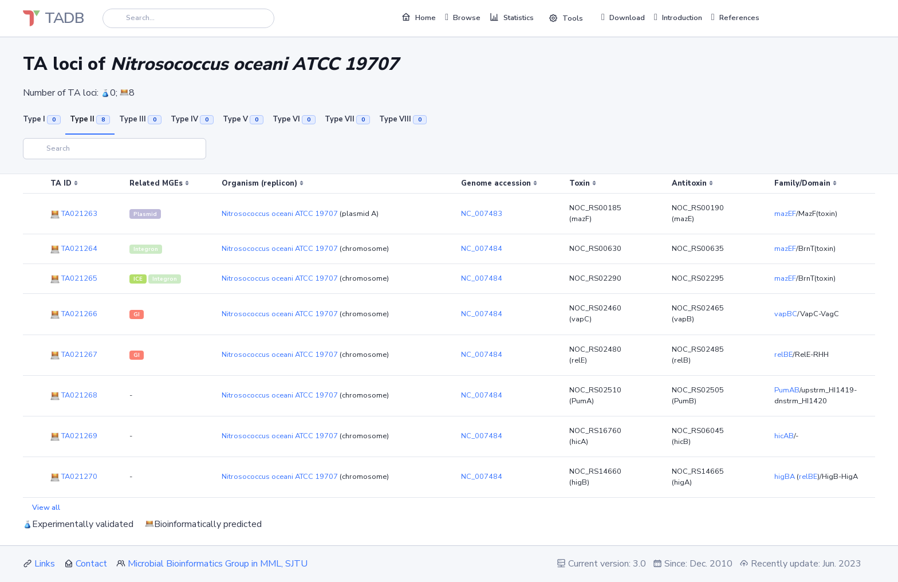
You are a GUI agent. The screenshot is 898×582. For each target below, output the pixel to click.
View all (46, 507)
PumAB (786, 390)
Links (44, 563)
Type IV (192, 119)
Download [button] (623, 17)
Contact (91, 563)
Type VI (294, 119)
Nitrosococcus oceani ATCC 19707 (280, 214)
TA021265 (73, 278)
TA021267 (73, 354)
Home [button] (418, 17)
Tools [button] (566, 18)
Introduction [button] (678, 17)
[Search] (188, 18)
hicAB (784, 436)
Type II (90, 119)
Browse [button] (462, 17)
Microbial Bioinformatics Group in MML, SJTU (218, 563)
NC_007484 (481, 248)
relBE (783, 354)
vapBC (785, 314)
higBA (784, 476)
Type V (243, 119)
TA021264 (73, 248)
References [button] (735, 17)
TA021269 (73, 436)
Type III (140, 119)
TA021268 (73, 395)
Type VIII (403, 119)
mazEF (785, 214)
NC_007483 (481, 214)
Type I (42, 119)
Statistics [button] (512, 17)
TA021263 (73, 214)
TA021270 (73, 476)
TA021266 (73, 314)
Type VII (347, 119)
